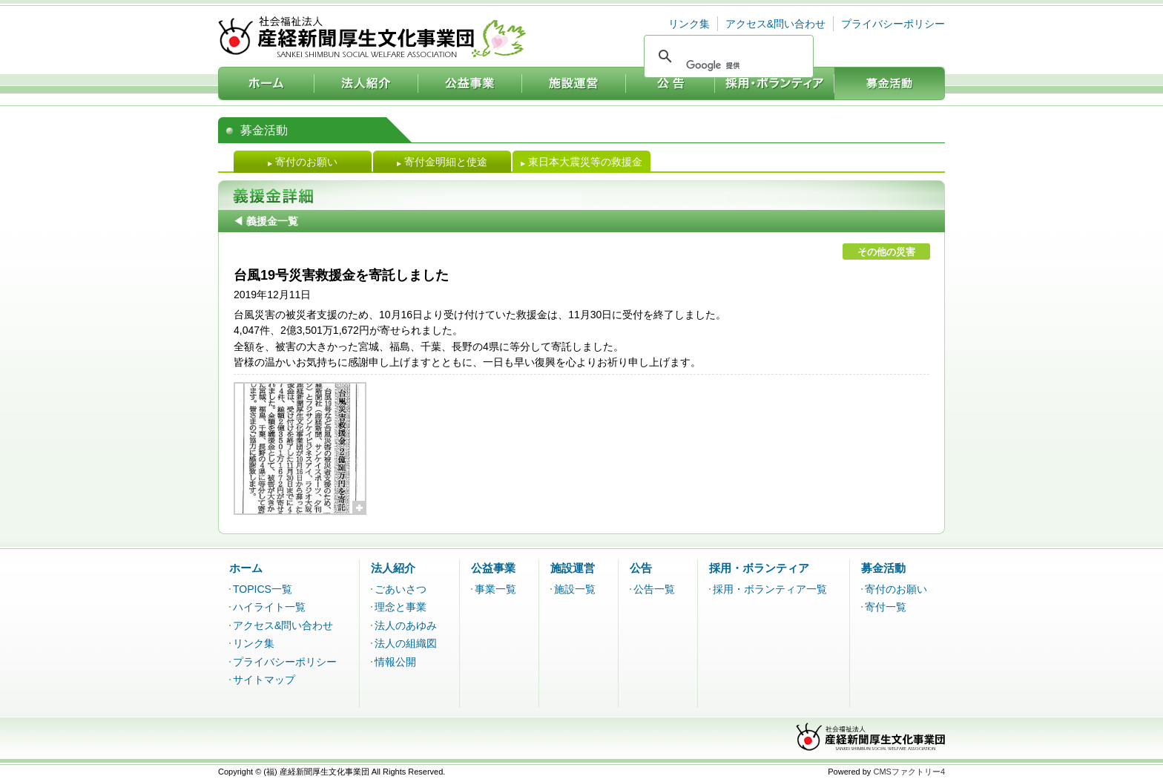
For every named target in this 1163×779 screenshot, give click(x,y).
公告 (641, 568)
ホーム (246, 568)
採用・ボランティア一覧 (770, 589)
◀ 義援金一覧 (265, 221)
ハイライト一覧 (269, 607)
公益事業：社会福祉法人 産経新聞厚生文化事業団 (470, 83)
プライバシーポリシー (893, 24)
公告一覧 (654, 589)
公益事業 (493, 568)
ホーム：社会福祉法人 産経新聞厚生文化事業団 (266, 83)
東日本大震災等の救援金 (581, 162)
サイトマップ (264, 680)
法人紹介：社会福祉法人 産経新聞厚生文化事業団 (366, 83)
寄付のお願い (302, 162)
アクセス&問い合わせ (775, 24)
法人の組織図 (406, 643)
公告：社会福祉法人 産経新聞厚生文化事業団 (670, 83)
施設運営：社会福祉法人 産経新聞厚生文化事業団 (574, 83)
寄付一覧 (885, 607)
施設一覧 (575, 589)
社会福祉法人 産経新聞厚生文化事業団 (372, 36)
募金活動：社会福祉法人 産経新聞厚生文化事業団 (889, 83)
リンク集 (689, 24)
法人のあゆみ (406, 625)
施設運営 (572, 568)
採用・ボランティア (759, 568)
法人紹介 (393, 568)
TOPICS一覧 (262, 589)
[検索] (727, 65)
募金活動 (883, 568)
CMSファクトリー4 (909, 771)
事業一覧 (495, 589)
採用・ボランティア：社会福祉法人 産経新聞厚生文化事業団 (774, 83)
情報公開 (395, 662)
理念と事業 (400, 607)
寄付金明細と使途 (442, 162)
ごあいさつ (400, 589)
